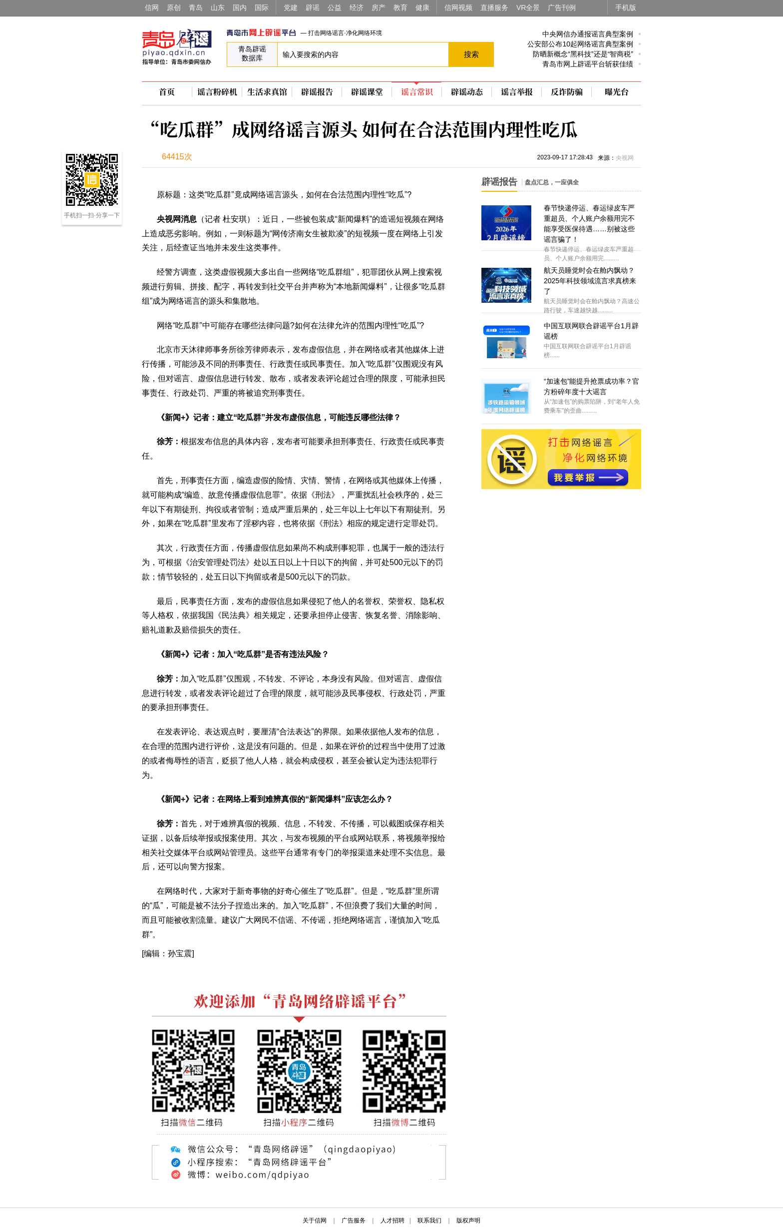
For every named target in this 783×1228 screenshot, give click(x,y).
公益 (335, 7)
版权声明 (468, 1220)
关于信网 (315, 1220)
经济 (357, 7)
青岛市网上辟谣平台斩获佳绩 (587, 64)
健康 (422, 7)
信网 (152, 7)
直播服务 (494, 7)
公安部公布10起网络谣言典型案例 (580, 44)
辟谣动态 (467, 92)
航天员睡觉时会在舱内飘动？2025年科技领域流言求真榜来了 (590, 280)
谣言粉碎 (217, 92)
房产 (379, 7)
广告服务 (354, 1220)
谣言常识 (417, 92)
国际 (262, 7)
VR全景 (528, 7)
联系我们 (429, 1220)
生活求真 (267, 92)
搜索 (471, 54)
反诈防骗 (567, 92)
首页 (167, 92)
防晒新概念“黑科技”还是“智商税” (583, 54)
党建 (291, 7)
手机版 (625, 7)
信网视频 (458, 7)
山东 (218, 7)
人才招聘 (392, 1220)
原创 (174, 7)
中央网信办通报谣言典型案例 (587, 34)
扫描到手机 (247, 157)
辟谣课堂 (367, 92)
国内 (240, 7)
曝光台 (617, 92)
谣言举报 (517, 92)
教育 (400, 7)
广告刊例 (562, 7)
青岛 (196, 7)
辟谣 (313, 7)
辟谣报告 (317, 92)
